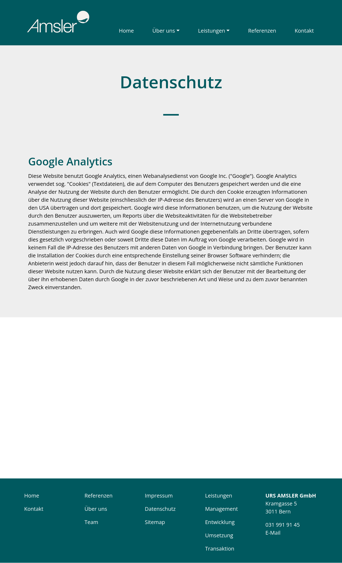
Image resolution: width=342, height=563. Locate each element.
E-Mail (273, 532)
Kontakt (304, 30)
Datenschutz (160, 508)
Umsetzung (219, 535)
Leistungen (211, 30)
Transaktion (219, 548)
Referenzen (262, 30)
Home (126, 30)
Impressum (159, 495)
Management (221, 508)
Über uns (163, 30)
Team (91, 522)
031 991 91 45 (283, 524)
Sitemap (155, 522)
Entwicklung (220, 522)
